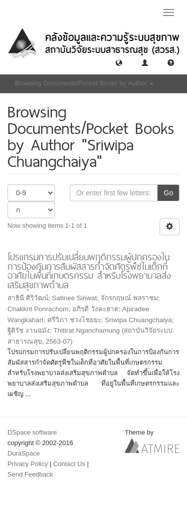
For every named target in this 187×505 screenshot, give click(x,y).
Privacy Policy (27, 464)
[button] (119, 62)
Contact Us (69, 464)
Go (168, 193)
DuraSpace (23, 453)
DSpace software (32, 432)
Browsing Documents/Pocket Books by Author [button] (84, 83)
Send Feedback (30, 474)
